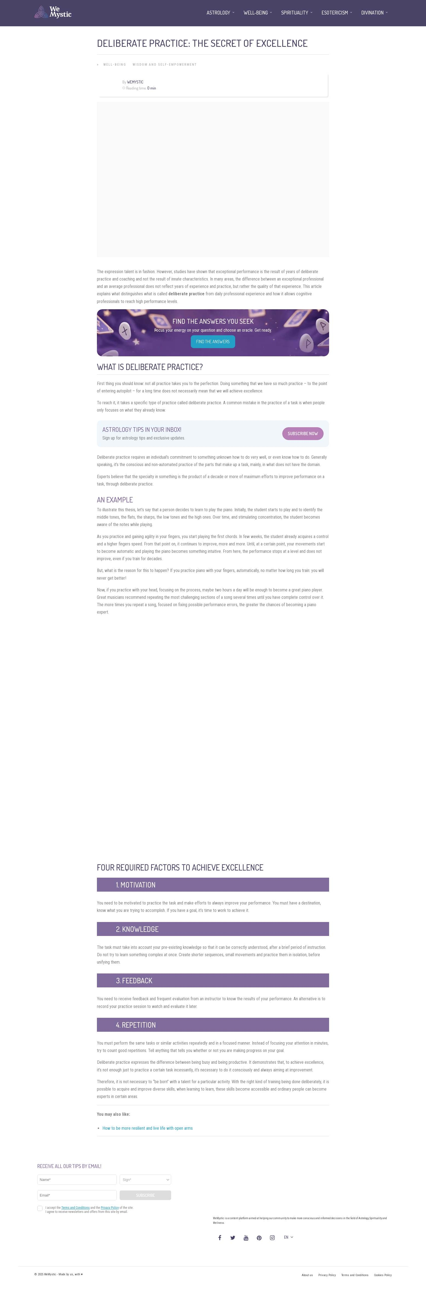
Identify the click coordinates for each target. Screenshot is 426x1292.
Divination (372, 13)
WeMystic (135, 82)
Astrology (218, 13)
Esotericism (335, 13)
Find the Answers (213, 341)
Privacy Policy (327, 1275)
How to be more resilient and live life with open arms (147, 1128)
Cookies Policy (383, 1275)
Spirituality (294, 13)
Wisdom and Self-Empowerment (165, 65)
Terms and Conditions (355, 1275)
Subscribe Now (303, 433)
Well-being (114, 65)
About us (307, 1275)
